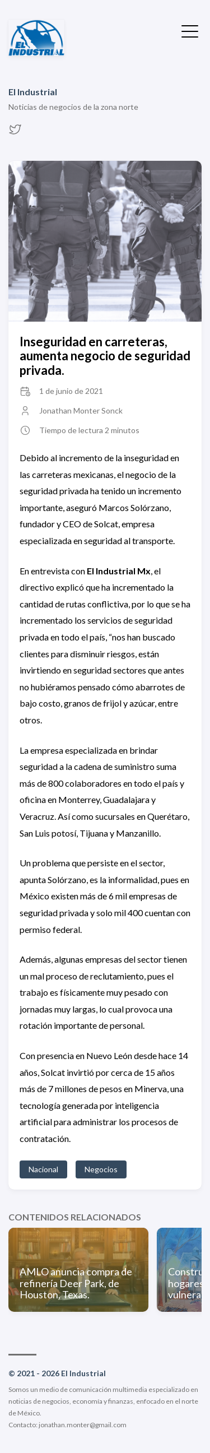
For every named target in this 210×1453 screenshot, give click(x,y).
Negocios (101, 1169)
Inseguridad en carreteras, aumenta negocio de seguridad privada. (105, 356)
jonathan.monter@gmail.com (83, 1424)
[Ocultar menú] (190, 30)
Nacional (43, 1169)
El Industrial (32, 91)
